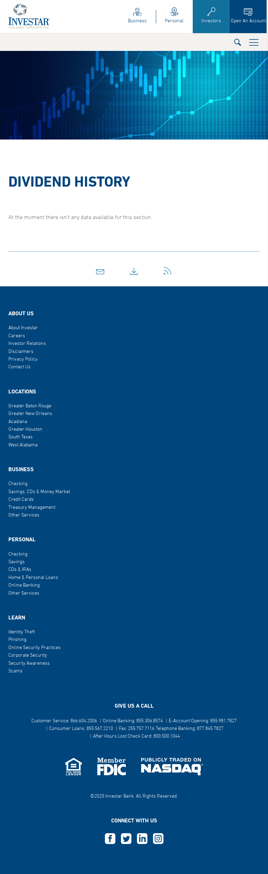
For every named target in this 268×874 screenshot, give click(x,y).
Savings (16, 562)
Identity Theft (21, 632)
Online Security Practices (34, 648)
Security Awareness (29, 663)
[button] (237, 42)
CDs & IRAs (19, 570)
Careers (16, 336)
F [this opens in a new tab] (110, 839)
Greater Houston (25, 429)
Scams (15, 671)
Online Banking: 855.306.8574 (133, 721)
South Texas (20, 437)
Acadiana (17, 422)
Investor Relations (27, 344)
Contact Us (19, 367)
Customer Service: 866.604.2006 (64, 721)
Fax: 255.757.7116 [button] (136, 729)
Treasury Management (31, 508)
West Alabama (23, 445)
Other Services (23, 515)
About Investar (23, 328)
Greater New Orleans (30, 414)
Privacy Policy (23, 359)
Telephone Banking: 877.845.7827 (189, 729)
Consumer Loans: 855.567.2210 (81, 729)
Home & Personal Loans (33, 578)
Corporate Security (27, 655)
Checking (18, 484)
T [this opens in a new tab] (126, 839)
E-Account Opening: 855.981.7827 (203, 721)
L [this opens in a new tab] (142, 839)
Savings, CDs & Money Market (39, 492)
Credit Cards (21, 500)
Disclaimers (20, 352)
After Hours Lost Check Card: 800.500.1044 (136, 736)
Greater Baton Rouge (29, 406)
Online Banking (24, 585)
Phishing (17, 640)
